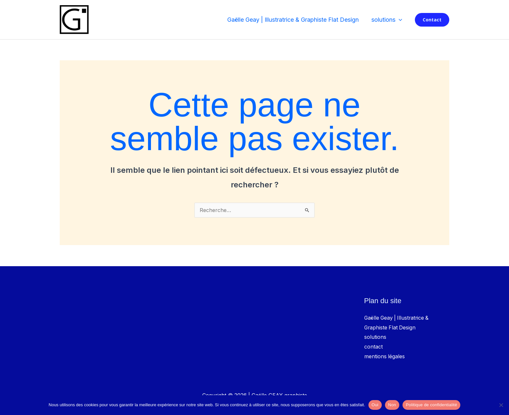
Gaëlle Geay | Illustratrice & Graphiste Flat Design (294, 19)
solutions (387, 19)
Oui (375, 404)
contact (373, 346)
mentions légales (384, 356)
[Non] (501, 405)
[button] (399, 19)
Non (392, 404)
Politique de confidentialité (431, 404)
